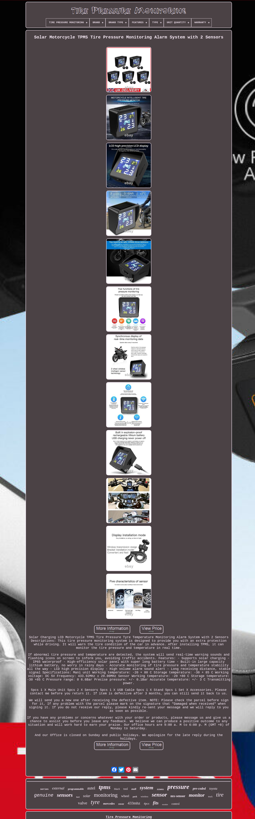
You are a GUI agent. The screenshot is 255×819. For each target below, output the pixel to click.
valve (82, 803)
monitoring (106, 795)
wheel (125, 796)
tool (125, 788)
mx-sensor (177, 796)
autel (91, 788)
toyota (213, 788)
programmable (76, 789)
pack (135, 796)
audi (133, 788)
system (146, 787)
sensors (65, 795)
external (58, 788)
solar (86, 796)
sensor (159, 794)
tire (220, 795)
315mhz (160, 789)
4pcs (146, 803)
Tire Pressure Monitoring (129, 817)
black (117, 788)
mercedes (109, 803)
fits (156, 802)
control (176, 803)
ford (77, 797)
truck (210, 796)
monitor (197, 795)
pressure (178, 786)
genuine (43, 795)
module (165, 804)
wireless (144, 796)
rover (121, 804)
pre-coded (199, 788)
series (44, 789)
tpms (104, 787)
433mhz (134, 803)
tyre (95, 802)
